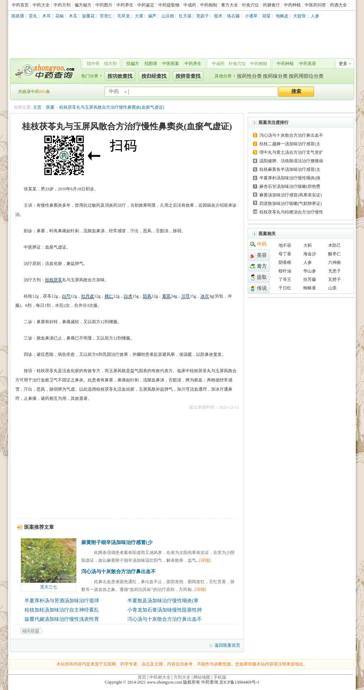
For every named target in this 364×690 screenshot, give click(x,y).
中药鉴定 (145, 4)
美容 (262, 255)
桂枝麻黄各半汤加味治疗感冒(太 (289, 169)
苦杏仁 (106, 15)
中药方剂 (62, 4)
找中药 (93, 63)
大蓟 (307, 245)
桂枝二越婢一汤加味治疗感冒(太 (289, 143)
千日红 (284, 288)
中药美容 (307, 63)
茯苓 (58, 279)
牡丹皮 (87, 296)
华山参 (309, 270)
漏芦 (152, 15)
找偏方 (132, 63)
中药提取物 (169, 4)
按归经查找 (154, 76)
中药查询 (44, 71)
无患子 (334, 270)
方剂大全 (182, 677)
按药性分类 (249, 76)
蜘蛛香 (309, 288)
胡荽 (266, 15)
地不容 (284, 245)
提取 (262, 277)
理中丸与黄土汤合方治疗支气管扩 (291, 152)
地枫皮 (282, 15)
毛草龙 (123, 15)
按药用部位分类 (306, 76)
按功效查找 (119, 76)
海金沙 (309, 253)
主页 (37, 107)
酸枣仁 (334, 253)
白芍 (66, 296)
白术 (128, 296)
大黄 (139, 15)
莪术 (218, 15)
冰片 (204, 296)
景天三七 (48, 587)
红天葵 (185, 15)
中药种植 (292, 4)
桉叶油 (284, 270)
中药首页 (20, 4)
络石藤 (233, 15)
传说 (262, 288)
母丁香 (284, 253)
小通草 (251, 15)
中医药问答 (315, 4)
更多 (343, 63)
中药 (262, 244)
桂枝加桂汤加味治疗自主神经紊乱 (61, 610)
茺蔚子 (202, 15)
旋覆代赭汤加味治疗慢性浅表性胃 (61, 619)
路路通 (17, 15)
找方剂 (110, 63)
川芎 (185, 296)
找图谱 (150, 63)
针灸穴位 (250, 4)
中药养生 (124, 4)
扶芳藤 (309, 279)
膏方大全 (229, 4)
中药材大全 (160, 677)
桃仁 (109, 296)
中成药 (189, 4)
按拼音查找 (188, 76)
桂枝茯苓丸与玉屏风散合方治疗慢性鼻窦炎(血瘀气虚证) (111, 107)
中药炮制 (208, 4)
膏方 (262, 266)
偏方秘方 (83, 4)
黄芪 (166, 296)
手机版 (220, 677)
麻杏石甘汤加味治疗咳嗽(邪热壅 (289, 186)
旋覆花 (88, 15)
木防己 (334, 245)
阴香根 (284, 262)
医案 (50, 107)
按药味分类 (275, 76)
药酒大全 (338, 4)
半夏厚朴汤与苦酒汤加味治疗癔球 (61, 600)
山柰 (332, 288)
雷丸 (33, 15)
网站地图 (201, 677)
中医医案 (170, 63)
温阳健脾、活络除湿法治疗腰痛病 (291, 160)
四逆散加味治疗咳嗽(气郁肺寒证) (290, 203)
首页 (142, 677)
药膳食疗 (271, 4)
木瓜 (73, 15)
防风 (147, 296)
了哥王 (284, 279)
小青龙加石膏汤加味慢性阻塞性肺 (164, 610)
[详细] (205, 560)
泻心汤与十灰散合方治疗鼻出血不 (118, 571)
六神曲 (334, 262)
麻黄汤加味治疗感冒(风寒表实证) (290, 194)
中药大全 (41, 4)
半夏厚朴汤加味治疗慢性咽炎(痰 (289, 177)
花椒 (59, 15)
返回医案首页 (227, 645)
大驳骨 (299, 15)
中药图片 (103, 4)
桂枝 (49, 279)
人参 (315, 15)
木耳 (46, 15)
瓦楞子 (334, 279)
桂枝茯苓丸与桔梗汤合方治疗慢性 (291, 212)
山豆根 (167, 15)
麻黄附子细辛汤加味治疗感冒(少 (117, 542)
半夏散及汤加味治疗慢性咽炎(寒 (163, 600)
